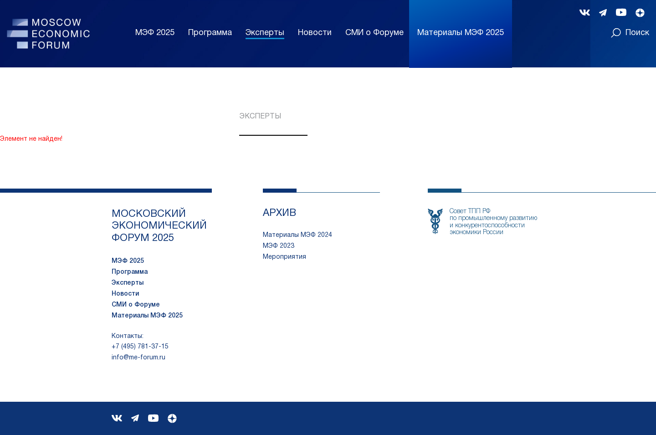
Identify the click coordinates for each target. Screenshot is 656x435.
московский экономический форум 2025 (159, 226)
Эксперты (265, 33)
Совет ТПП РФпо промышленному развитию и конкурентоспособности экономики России (493, 222)
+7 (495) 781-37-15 (140, 347)
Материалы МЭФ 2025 (147, 316)
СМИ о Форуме (374, 33)
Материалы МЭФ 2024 (297, 235)
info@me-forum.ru (138, 358)
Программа (210, 33)
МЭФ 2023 (278, 246)
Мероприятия (284, 257)
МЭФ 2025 (154, 33)
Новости (315, 33)
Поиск (630, 33)
